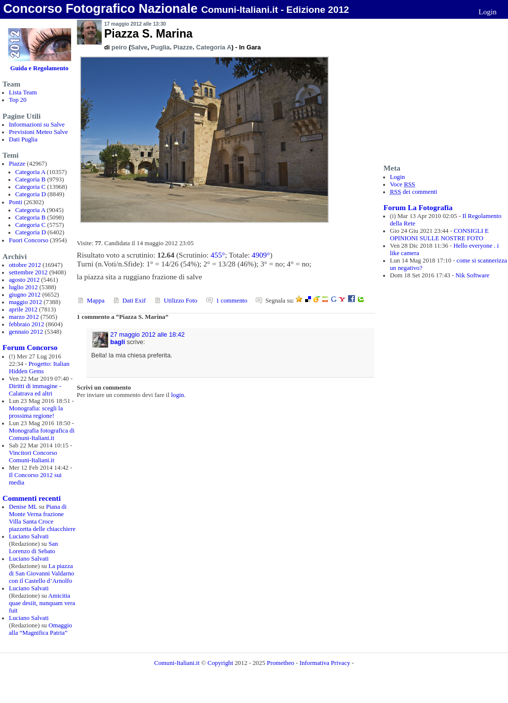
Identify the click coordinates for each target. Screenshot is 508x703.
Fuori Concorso (28, 240)
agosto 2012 (24, 279)
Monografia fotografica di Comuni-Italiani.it (42, 434)
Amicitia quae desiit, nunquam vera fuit (42, 603)
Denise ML (23, 506)
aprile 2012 (23, 309)
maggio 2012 (25, 302)
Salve (139, 47)
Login (487, 11)
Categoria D (30, 194)
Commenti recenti (31, 498)
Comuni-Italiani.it (176, 662)
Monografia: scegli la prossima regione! (36, 412)
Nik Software (473, 275)
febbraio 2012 (26, 324)
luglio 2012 (23, 287)
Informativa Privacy (325, 662)
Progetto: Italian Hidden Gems (39, 367)
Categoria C (30, 186)
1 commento (231, 300)
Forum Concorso (29, 347)
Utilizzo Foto (180, 300)
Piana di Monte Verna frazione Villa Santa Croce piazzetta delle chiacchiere (42, 517)
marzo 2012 (24, 316)
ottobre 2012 (25, 265)
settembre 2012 (28, 272)
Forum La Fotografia (418, 207)
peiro (119, 47)
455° (218, 255)
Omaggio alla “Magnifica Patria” (40, 629)
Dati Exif (134, 300)
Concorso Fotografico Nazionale (100, 8)
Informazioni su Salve (37, 124)
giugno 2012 (24, 294)
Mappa (96, 300)
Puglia (160, 47)
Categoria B (30, 179)
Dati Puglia (23, 139)
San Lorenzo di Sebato (33, 547)
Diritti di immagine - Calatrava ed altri (35, 390)
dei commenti (413, 191)
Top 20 (18, 99)
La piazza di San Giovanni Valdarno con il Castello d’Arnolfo (41, 573)
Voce (402, 184)
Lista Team (23, 92)
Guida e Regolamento (39, 68)
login (177, 395)
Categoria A (30, 172)
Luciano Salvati (29, 536)
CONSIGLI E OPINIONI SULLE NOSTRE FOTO (439, 234)
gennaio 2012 (26, 331)
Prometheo (280, 662)
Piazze (17, 163)
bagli (117, 342)
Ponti (15, 202)
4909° (261, 255)
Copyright (220, 662)
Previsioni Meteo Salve (38, 132)
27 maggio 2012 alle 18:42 (147, 334)
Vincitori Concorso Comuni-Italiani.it (33, 456)
